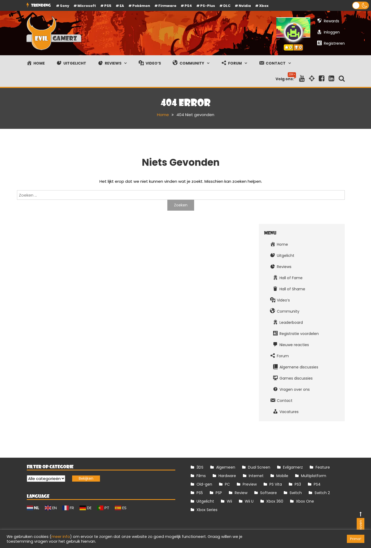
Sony (64, 5)
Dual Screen (259, 467)
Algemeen (225, 467)
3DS (200, 467)
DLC (226, 5)
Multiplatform (313, 475)
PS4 (188, 5)
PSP (219, 492)
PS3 (298, 484)
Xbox (264, 5)
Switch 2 (322, 492)
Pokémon (141, 5)
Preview (250, 484)
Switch (296, 492)
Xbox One (305, 501)
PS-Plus (207, 5)
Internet (256, 475)
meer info (60, 536)
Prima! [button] (355, 538)
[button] (360, 5)
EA (122, 5)
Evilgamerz (293, 467)
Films (201, 475)
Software (268, 492)
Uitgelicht (205, 501)
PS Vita (275, 484)
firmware (167, 5)
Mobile (282, 475)
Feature (323, 467)
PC (227, 484)
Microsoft (86, 5)
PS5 (107, 5)
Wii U (249, 501)
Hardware (227, 475)
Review (241, 492)
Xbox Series (207, 509)
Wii (229, 501)
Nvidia (245, 5)
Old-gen (204, 484)
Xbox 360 (274, 501)
